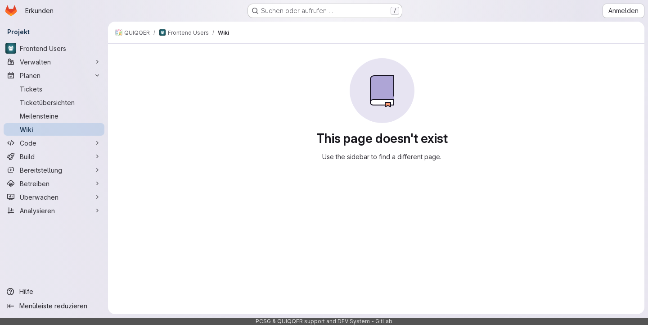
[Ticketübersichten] (54, 102)
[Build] (54, 156)
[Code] (54, 143)
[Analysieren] (54, 210)
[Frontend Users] (54, 48)
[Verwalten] (54, 61)
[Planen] (54, 75)
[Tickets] (54, 88)
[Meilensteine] (54, 116)
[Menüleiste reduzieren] (54, 306)
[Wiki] (54, 129)
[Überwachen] (54, 197)
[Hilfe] (54, 291)
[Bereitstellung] (54, 170)
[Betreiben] (54, 183)
